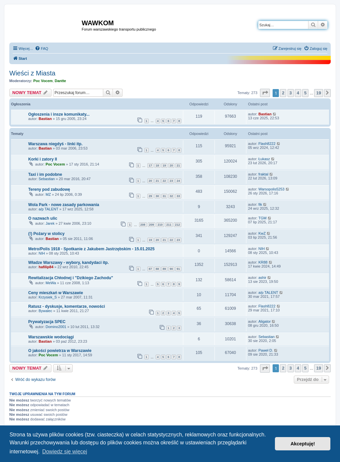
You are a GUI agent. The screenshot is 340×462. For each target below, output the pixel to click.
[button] (265, 93)
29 (150, 196)
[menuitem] (41, 49)
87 (150, 269)
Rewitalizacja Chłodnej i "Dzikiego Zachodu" (70, 278)
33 (178, 196)
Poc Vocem (43, 81)
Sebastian (47, 179)
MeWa (50, 283)
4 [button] (298, 92)
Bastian (45, 119)
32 (171, 196)
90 (171, 269)
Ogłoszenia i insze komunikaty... (59, 114)
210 (160, 224)
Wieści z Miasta (32, 73)
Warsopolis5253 (271, 189)
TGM (262, 218)
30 (157, 196)
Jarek (49, 223)
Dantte (60, 81)
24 (178, 180)
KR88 (263, 262)
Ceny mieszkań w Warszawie (55, 292)
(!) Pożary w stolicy (46, 233)
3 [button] (291, 92)
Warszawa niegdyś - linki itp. (55, 144)
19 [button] (318, 92)
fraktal (263, 174)
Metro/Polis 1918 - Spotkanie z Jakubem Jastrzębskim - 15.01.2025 (91, 249)
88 (157, 269)
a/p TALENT (48, 209)
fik (260, 204)
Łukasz (264, 159)
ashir (262, 278)
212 (177, 224)
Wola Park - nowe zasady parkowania (63, 204)
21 (178, 165)
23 (171, 180)
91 (178, 269)
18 (157, 165)
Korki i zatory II (42, 159)
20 (171, 165)
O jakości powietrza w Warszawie (59, 350)
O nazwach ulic (42, 218)
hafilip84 (46, 267)
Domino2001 (55, 327)
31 (164, 196)
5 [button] (305, 92)
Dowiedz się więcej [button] (64, 451)
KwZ (262, 233)
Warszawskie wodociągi (51, 337)
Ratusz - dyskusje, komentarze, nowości (66, 306)
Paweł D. (265, 350)
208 (142, 224)
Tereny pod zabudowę (49, 189)
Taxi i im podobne (45, 174)
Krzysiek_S (48, 297)
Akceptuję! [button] (303, 443)
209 (151, 224)
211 (168, 224)
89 (164, 269)
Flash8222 (266, 144)
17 (150, 165)
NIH (42, 253)
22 (164, 180)
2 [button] (283, 92)
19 (164, 165)
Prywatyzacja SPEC (46, 321)
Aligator (264, 321)
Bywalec (45, 311)
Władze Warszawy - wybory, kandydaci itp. (68, 262)
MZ (48, 194)
